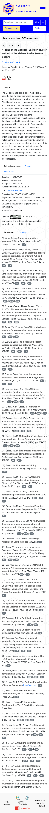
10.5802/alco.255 (14, 190)
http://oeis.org (29, 685)
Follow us (40, 800)
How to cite (9, 172)
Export (28, 166)
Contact (42, 806)
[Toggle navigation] (43, 8)
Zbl (24, 245)
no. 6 (11, 46)
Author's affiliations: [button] (12, 211)
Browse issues (11, 28)
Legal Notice (40, 803)
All (36, 22)
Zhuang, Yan (7, 62)
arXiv (4, 472)
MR (4, 266)
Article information (12, 166)
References (9, 232)
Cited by (23, 232)
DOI (16, 283)
